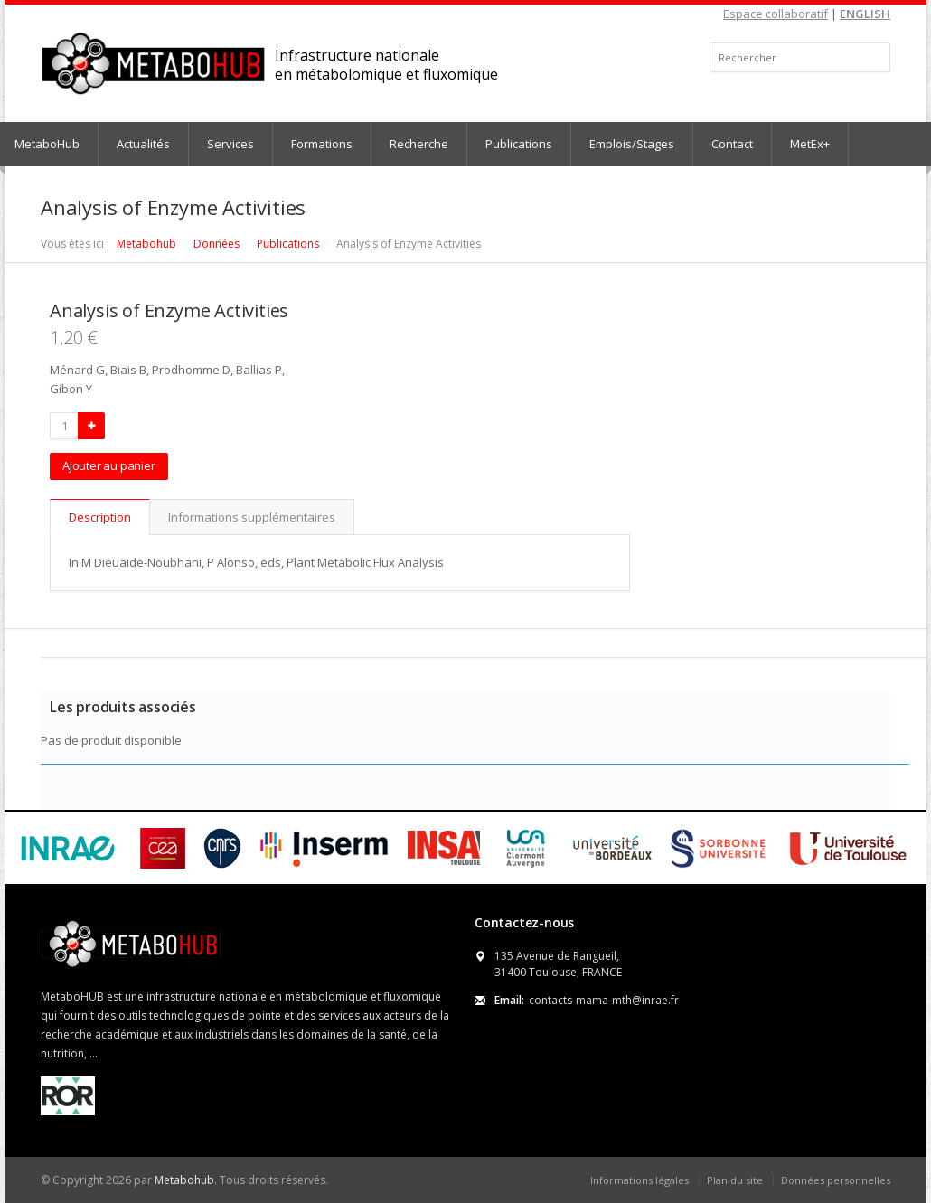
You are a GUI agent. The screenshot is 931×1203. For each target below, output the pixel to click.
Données (216, 243)
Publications (518, 144)
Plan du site (735, 1180)
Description (100, 517)
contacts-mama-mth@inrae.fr (604, 1000)
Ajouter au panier (108, 465)
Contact (732, 144)
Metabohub (146, 243)
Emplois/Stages (631, 144)
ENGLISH (865, 13)
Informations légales (639, 1180)
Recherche (419, 144)
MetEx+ (810, 144)
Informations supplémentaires (251, 517)
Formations (322, 144)
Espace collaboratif (775, 13)
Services (230, 144)
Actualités (143, 144)
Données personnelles (835, 1180)
